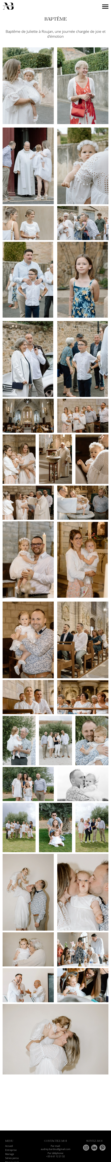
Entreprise (11, 1150)
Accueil (9, 1146)
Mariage (9, 1154)
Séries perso (12, 1158)
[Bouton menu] (105, 6)
